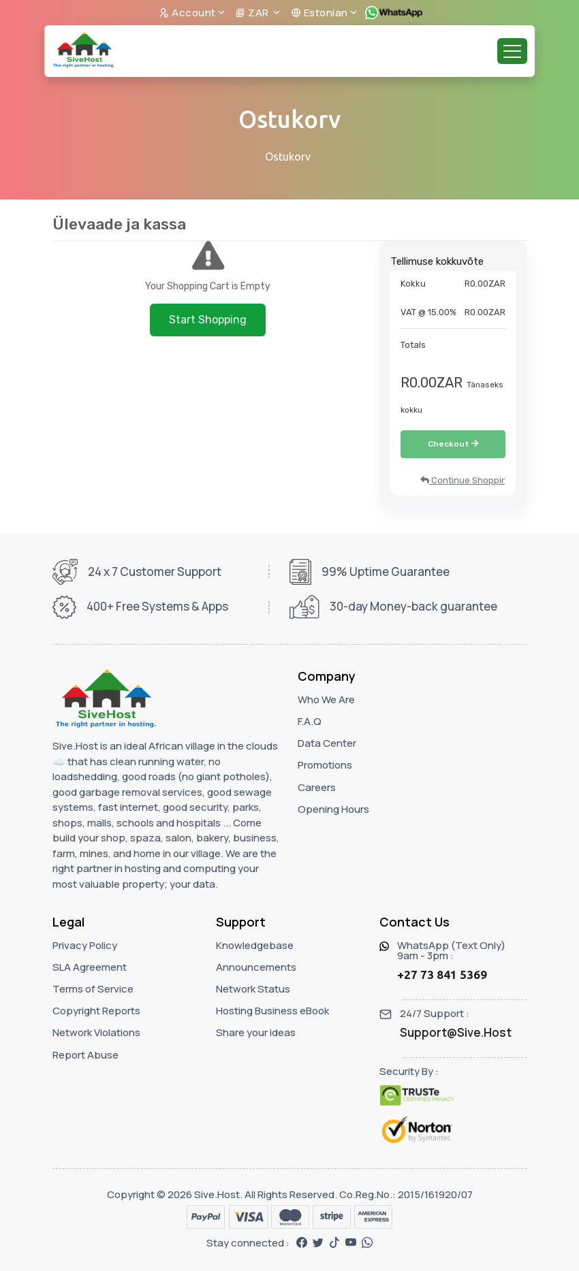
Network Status (253, 989)
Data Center (327, 743)
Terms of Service (93, 989)
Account (187, 12)
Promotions (325, 765)
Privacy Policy (84, 945)
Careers (317, 787)
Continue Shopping (462, 480)
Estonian (319, 12)
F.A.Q (310, 721)
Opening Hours (333, 809)
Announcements (256, 967)
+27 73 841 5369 (442, 974)
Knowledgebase (255, 945)
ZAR (253, 12)
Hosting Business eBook (272, 1010)
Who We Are (326, 699)
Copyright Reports (96, 1010)
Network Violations (96, 1032)
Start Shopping (208, 319)
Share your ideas (256, 1032)
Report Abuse (85, 1055)
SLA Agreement (89, 967)
